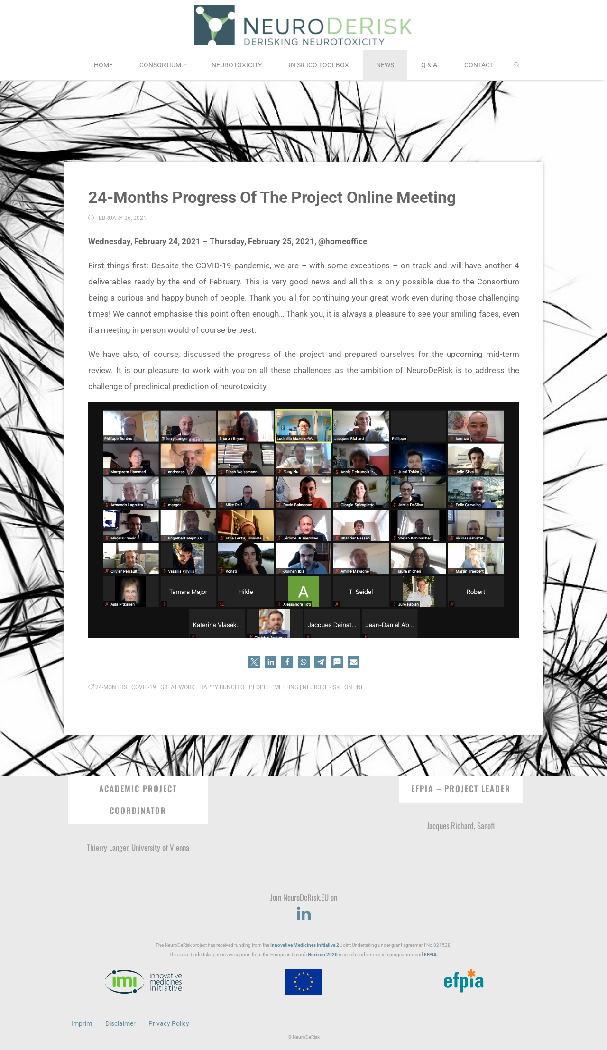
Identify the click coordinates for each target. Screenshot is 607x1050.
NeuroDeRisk (321, 687)
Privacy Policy (168, 1023)
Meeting (286, 687)
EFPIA (430, 954)
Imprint (81, 1023)
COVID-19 (143, 687)
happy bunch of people (234, 687)
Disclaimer (120, 1023)
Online (354, 687)
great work (177, 687)
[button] (254, 662)
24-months (111, 687)
